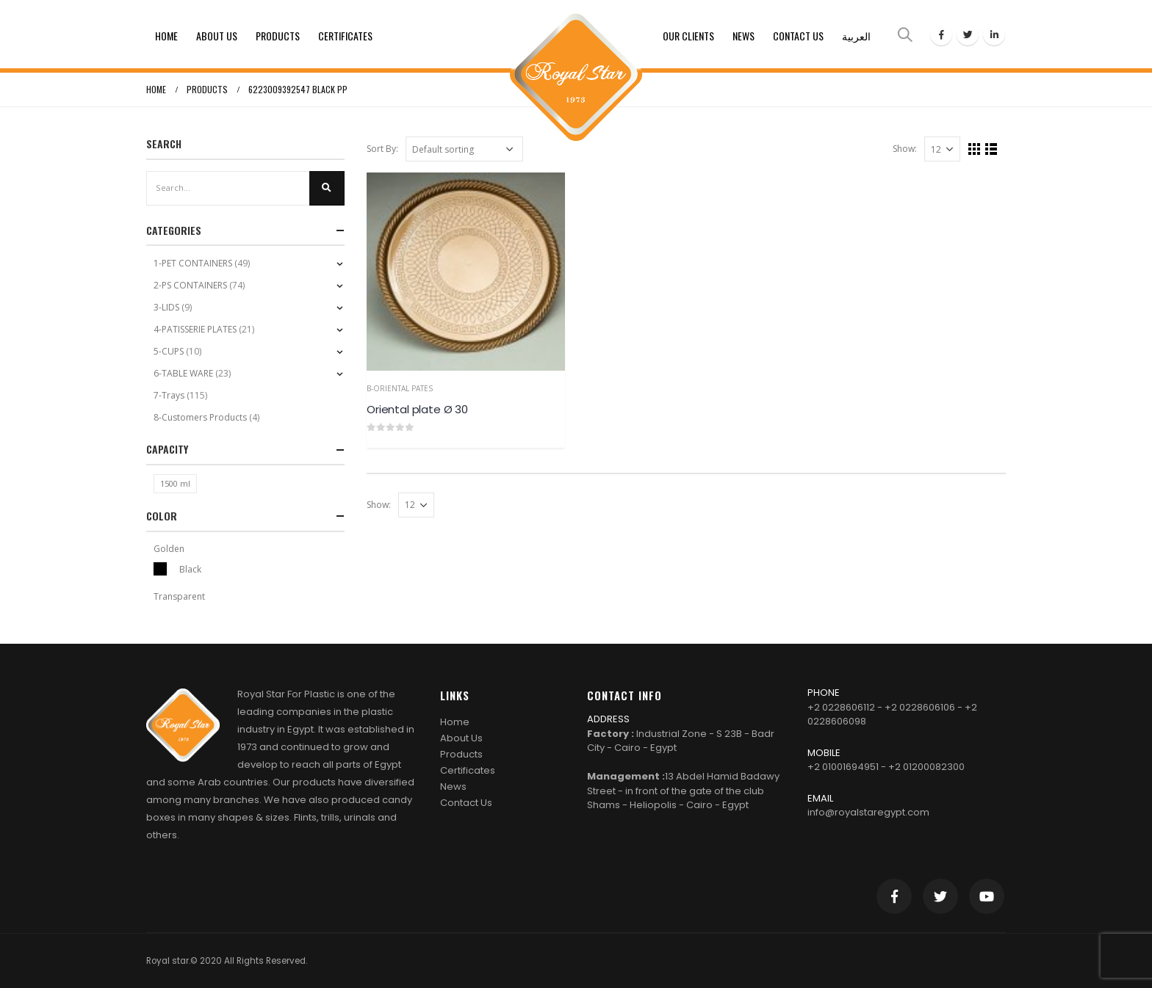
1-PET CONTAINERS (193, 263)
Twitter (940, 896)
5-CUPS (169, 351)
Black (160, 568)
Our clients (688, 35)
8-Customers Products (200, 417)
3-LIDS (166, 307)
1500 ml (175, 483)
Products (278, 35)
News (743, 35)
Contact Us (798, 35)
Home (166, 35)
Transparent (179, 596)
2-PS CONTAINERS (190, 285)
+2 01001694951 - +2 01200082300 (886, 767)
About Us (216, 35)
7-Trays (169, 395)
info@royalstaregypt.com (868, 812)
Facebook (894, 896)
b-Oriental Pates (400, 388)
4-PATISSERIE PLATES (195, 329)
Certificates (345, 35)
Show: (905, 148)
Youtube (986, 896)
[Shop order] (464, 149)
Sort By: (382, 148)
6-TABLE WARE (183, 373)
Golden (169, 548)
